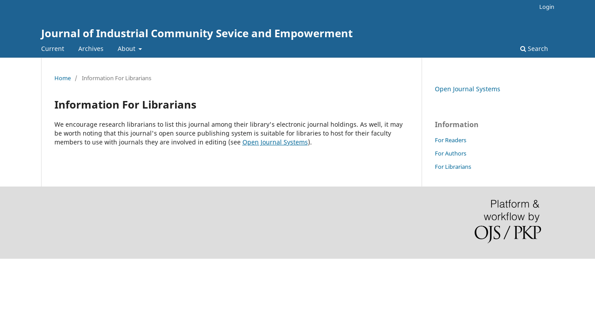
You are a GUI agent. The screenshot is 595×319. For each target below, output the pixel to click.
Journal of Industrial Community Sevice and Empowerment (197, 33)
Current (52, 48)
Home (62, 78)
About (127, 48)
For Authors (450, 153)
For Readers (450, 140)
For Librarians (453, 167)
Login (546, 7)
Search (534, 48)
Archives (91, 48)
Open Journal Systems (275, 142)
